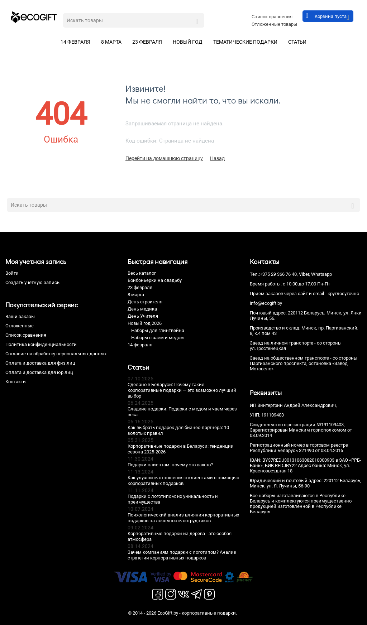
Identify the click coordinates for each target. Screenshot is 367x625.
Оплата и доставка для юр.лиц (39, 372)
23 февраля (147, 42)
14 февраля (75, 42)
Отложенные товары (274, 24)
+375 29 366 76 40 (278, 274)
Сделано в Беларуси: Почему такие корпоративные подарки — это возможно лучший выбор (182, 390)
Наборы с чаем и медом (157, 337)
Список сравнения (272, 16)
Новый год (187, 42)
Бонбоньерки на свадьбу (155, 280)
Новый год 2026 (145, 323)
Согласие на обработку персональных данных (55, 353)
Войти (12, 273)
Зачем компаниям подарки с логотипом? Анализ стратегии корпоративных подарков (182, 555)
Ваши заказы (20, 316)
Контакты (16, 381)
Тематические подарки (245, 42)
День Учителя (143, 316)
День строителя (145, 301)
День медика (142, 309)
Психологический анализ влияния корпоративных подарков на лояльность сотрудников (183, 517)
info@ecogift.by (266, 303)
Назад (217, 158)
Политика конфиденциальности (41, 344)
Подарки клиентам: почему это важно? (170, 464)
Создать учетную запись (32, 282)
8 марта (111, 42)
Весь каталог (142, 273)
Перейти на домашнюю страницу (164, 158)
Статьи (297, 42)
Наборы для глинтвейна (157, 330)
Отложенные (19, 325)
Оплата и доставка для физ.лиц (40, 363)
